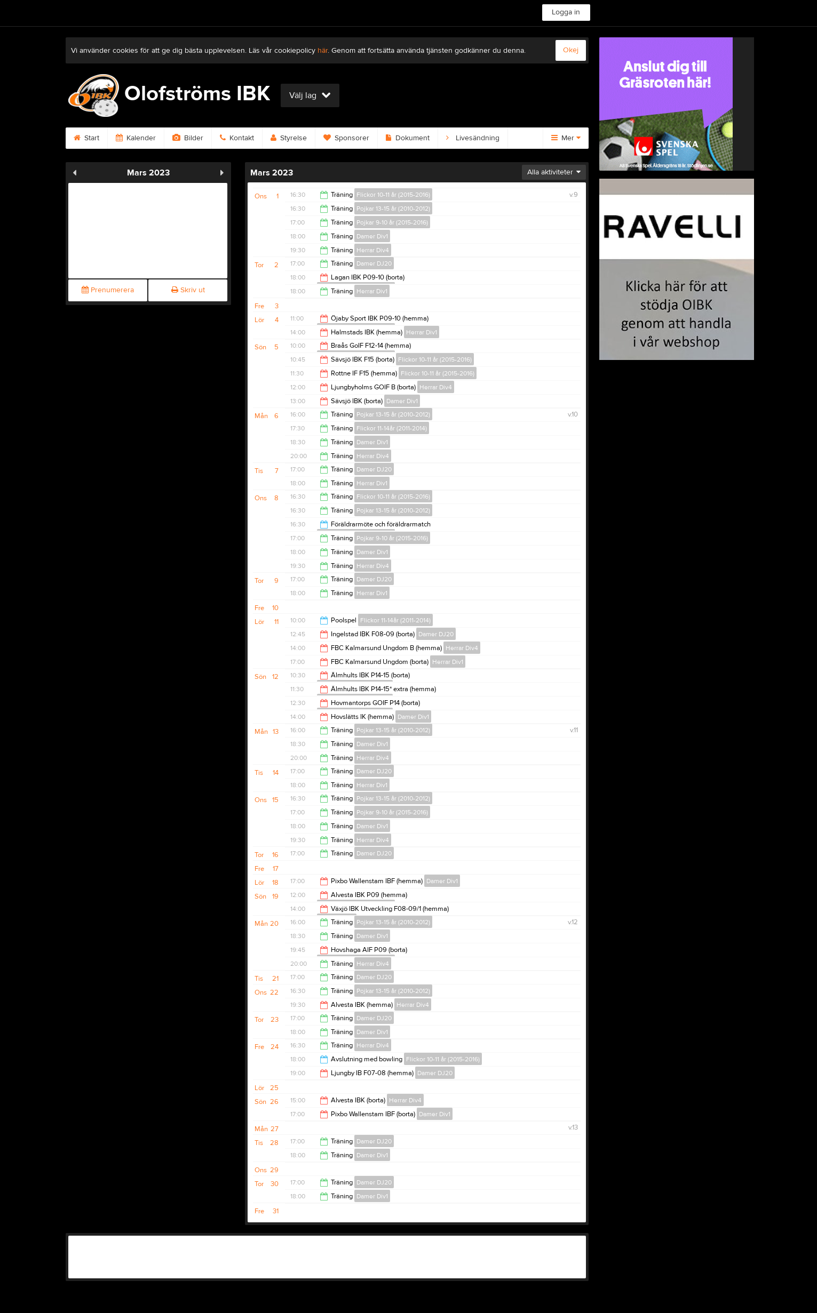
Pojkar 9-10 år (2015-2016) (392, 222)
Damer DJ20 (374, 263)
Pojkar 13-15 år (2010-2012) (393, 208)
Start (86, 138)
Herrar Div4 (372, 250)
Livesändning (472, 138)
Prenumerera (108, 290)
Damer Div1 (372, 236)
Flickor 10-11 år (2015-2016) (393, 194)
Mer (566, 138)
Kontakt (237, 138)
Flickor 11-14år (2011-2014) (391, 428)
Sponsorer (346, 138)
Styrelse (289, 138)
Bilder (187, 138)
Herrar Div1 (371, 291)
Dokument (408, 138)
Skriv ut (188, 290)
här (323, 50)
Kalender (136, 138)
